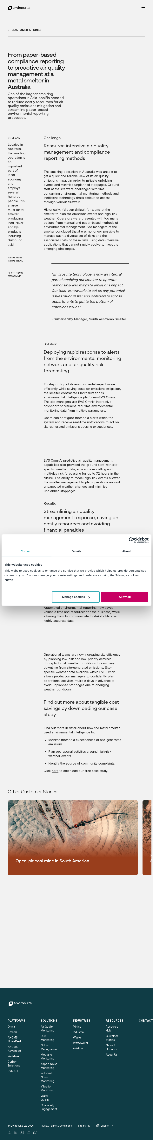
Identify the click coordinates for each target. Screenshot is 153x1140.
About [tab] (126, 551)
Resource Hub (112, 1028)
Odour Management (49, 1047)
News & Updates (111, 1047)
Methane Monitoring (47, 1056)
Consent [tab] (26, 551)
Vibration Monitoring (47, 1088)
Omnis (12, 1026)
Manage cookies (76, 596)
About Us (111, 1054)
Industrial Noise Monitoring (47, 1077)
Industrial (78, 1032)
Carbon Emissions (14, 1063)
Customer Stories (112, 1037)
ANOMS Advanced (14, 1048)
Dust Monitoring (47, 1037)
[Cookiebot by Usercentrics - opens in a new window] (132, 540)
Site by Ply (84, 1125)
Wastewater (80, 1043)
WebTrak (13, 1056)
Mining (77, 1026)
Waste (77, 1037)
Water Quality (45, 1097)
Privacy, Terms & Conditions (56, 1125)
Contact (146, 1020)
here (55, 771)
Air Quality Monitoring (47, 1028)
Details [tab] (76, 551)
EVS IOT (13, 1071)
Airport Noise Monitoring (49, 1065)
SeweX (12, 1032)
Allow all (125, 596)
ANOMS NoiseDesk (15, 1039)
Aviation (78, 1048)
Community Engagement (49, 1107)
